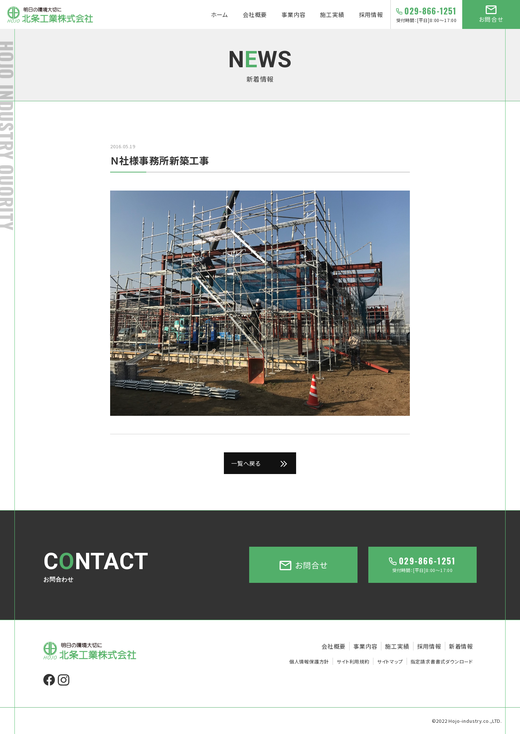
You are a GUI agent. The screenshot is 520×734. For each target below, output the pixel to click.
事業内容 (293, 14)
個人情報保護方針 (309, 661)
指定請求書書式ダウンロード (442, 661)
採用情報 (371, 14)
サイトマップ (390, 661)
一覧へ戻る (246, 463)
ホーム (219, 14)
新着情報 (461, 646)
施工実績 (332, 14)
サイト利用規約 (353, 661)
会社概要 (255, 14)
